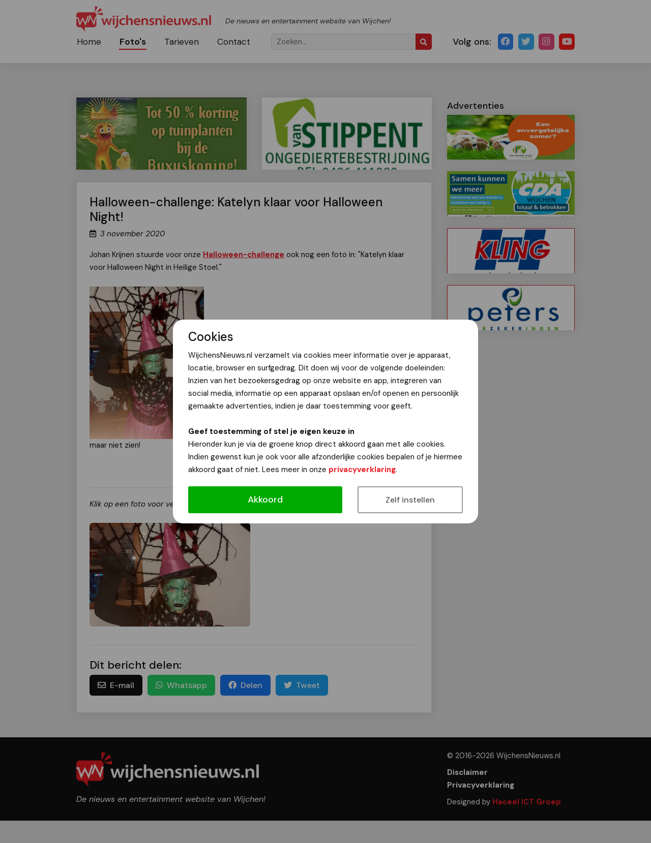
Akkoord (265, 499)
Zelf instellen (410, 499)
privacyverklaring (362, 469)
